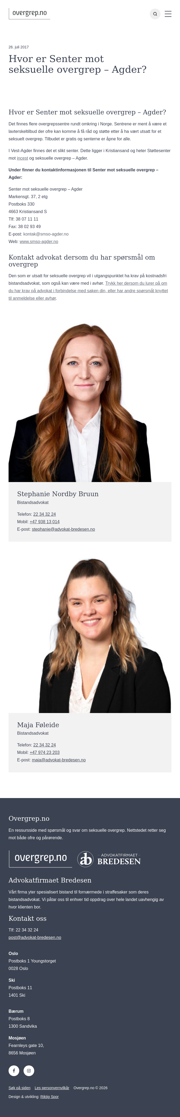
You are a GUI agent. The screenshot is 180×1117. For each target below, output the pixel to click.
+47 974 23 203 (45, 752)
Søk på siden (19, 1088)
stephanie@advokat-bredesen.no (63, 529)
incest (22, 158)
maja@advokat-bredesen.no (59, 760)
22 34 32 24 (44, 514)
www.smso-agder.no (39, 241)
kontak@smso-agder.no (45, 234)
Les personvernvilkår (52, 1088)
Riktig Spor (49, 1097)
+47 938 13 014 (45, 521)
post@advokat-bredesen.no (35, 937)
